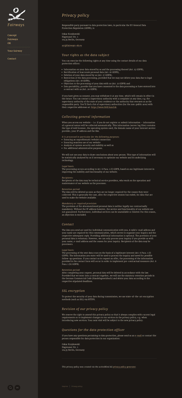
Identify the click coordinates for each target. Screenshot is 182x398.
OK (9, 43)
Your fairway (15, 50)
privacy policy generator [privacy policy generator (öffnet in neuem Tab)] (124, 367)
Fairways (16, 25)
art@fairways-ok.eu (72, 45)
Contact (12, 58)
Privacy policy (77, 386)
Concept (12, 35)
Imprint (65, 386)
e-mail (138, 335)
